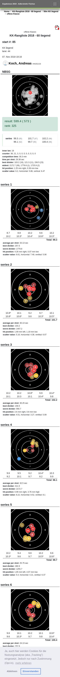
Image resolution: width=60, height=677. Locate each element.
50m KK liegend (51, 11)
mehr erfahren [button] (23, 663)
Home (6, 11)
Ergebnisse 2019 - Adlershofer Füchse (18, 4)
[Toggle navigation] (55, 4)
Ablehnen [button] (12, 671)
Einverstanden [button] (31, 671)
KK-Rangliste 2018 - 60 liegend (26, 11)
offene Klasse (13, 14)
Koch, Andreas (20, 63)
